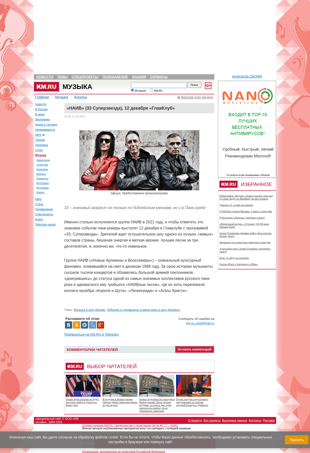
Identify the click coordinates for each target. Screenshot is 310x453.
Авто (38, 135)
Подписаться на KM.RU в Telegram (91, 334)
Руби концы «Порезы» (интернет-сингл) (242, 217)
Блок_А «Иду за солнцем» (234, 257)
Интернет (138, 90)
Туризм (40, 140)
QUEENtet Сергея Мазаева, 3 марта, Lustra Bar (245, 211)
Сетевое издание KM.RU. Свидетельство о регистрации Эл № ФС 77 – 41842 (130, 425)
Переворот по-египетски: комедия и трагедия (245, 242)
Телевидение (115, 77)
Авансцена (43, 160)
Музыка (77, 86)
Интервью (42, 187)
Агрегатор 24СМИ (247, 76)
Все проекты (212, 420)
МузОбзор (42, 183)
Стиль (39, 204)
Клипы (40, 192)
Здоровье (41, 145)
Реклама (269, 420)
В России (41, 109)
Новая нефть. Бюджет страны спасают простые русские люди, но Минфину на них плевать (246, 197)
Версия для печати (197, 97)
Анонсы (80, 97)
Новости (44, 77)
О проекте (195, 420)
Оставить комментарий (194, 349)
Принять (297, 440)
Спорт (39, 150)
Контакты (255, 420)
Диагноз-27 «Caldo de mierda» (236, 204)
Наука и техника (46, 124)
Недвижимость (45, 129)
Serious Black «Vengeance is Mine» (238, 264)
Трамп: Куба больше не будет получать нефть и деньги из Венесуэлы (82, 402)
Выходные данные (234, 420)
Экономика (42, 119)
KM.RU (156, 90)
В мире (40, 114)
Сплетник (42, 164)
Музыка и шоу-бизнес (89, 310)
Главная (42, 97)
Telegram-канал (45, 224)
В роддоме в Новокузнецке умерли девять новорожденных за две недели (120, 402)
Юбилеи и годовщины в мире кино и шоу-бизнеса (143, 310)
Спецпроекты (85, 77)
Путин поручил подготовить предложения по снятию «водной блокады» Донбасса (192, 402)
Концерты (42, 178)
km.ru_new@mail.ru (200, 323)
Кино (38, 199)
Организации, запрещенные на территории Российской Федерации (123, 451)
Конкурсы (42, 169)
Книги (39, 219)
